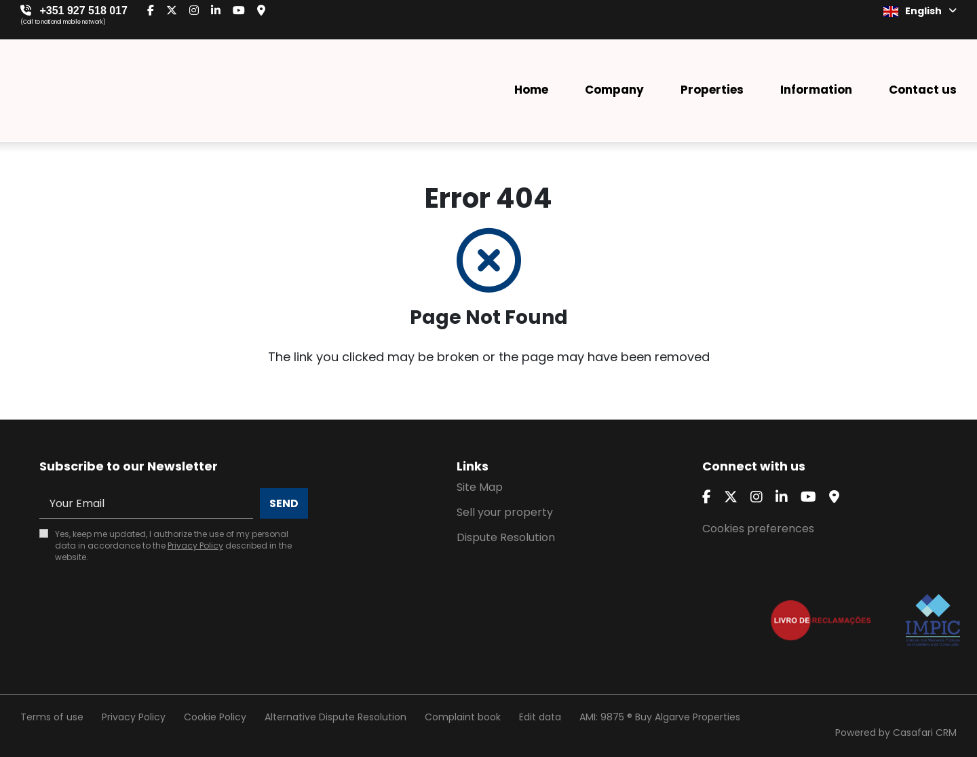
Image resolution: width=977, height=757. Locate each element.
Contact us (923, 89)
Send (284, 503)
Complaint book (463, 717)
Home (531, 89)
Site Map (480, 487)
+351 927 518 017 (83, 10)
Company (614, 89)
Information (816, 89)
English (920, 11)
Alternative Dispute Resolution (335, 717)
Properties (712, 89)
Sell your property (505, 512)
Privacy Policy (195, 545)
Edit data (540, 717)
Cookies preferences (758, 528)
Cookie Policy (215, 717)
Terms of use (51, 717)
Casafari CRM (925, 732)
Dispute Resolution (506, 537)
